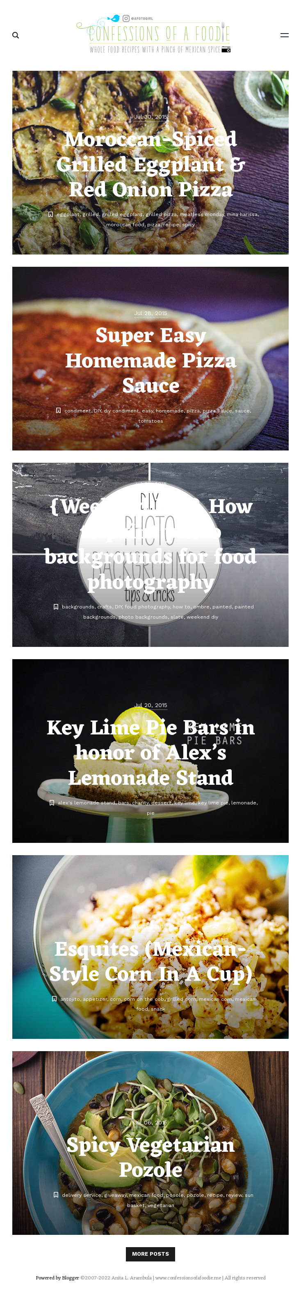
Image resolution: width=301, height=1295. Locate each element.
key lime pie (213, 803)
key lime (184, 803)
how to (181, 607)
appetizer (95, 999)
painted (222, 607)
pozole (195, 1195)
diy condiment (121, 411)
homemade (170, 411)
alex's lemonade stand (86, 803)
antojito (70, 999)
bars (123, 803)
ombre (201, 607)
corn (115, 999)
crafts (104, 607)
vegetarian (161, 1205)
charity (140, 803)
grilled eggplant (122, 214)
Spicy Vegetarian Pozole (150, 1159)
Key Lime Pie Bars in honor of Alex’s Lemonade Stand (150, 754)
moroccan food (125, 224)
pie (151, 813)
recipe (215, 1195)
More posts (150, 1254)
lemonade (243, 803)
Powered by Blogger (57, 1278)
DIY (97, 411)
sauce (242, 411)
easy (147, 411)
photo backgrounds (143, 617)
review (234, 1195)
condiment (77, 411)
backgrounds (78, 607)
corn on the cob (144, 999)
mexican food (146, 1195)
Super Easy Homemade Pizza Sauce (151, 361)
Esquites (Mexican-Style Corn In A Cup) (150, 963)
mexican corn (215, 999)
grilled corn (181, 999)
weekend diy (202, 617)
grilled (90, 214)
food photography (147, 607)
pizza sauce (217, 411)
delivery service (81, 1195)
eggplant (68, 214)
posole (175, 1195)
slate (177, 617)
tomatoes (150, 421)
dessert (161, 803)
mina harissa (242, 214)
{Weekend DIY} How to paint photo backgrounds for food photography (150, 545)
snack (158, 1009)
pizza (193, 411)
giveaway (115, 1195)
